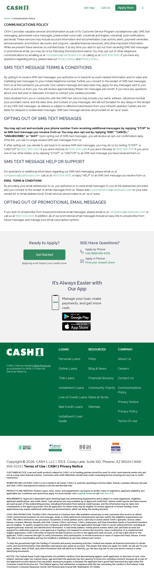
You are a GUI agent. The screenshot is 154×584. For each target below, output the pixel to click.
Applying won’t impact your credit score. (44, 263)
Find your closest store (100, 262)
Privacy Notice (66, 59)
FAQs (92, 359)
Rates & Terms (98, 397)
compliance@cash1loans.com (64, 55)
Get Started (44, 254)
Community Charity (101, 387)
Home (7, 18)
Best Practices (42, 365)
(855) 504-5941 (110, 55)
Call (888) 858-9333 (97, 253)
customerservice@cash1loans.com (111, 189)
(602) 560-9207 (30, 149)
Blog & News (97, 368)
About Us (124, 359)
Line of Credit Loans (73, 397)
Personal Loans (69, 359)
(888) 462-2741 (107, 493)
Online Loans (68, 368)
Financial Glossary (101, 378)
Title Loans (66, 378)
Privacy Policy (89, 59)
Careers (123, 368)
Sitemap (94, 406)
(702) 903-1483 (78, 149)
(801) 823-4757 (125, 149)
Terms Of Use (127, 421)
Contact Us (126, 378)
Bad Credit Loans (71, 406)
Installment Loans (71, 387)
